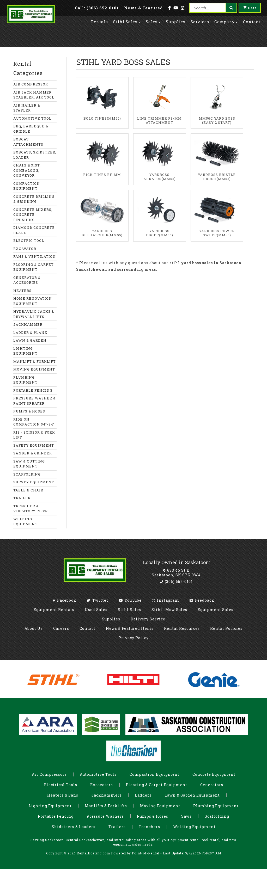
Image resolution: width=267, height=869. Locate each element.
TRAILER (22, 498)
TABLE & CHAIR (28, 490)
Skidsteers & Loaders (73, 826)
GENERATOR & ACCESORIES (27, 280)
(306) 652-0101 (176, 581)
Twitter (97, 600)
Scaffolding (217, 816)
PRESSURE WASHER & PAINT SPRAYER (34, 401)
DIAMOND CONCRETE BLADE (34, 230)
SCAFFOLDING (27, 474)
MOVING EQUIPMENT (34, 369)
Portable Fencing (56, 816)
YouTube (130, 600)
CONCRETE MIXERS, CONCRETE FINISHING (32, 214)
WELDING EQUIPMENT (25, 522)
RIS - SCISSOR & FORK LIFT (34, 435)
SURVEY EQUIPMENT (33, 482)
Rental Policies (226, 628)
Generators (211, 784)
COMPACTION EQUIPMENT (26, 186)
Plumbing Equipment (216, 805)
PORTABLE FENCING (32, 390)
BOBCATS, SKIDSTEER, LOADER (34, 155)
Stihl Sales (127, 21)
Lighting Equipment (50, 805)
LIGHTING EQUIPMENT (25, 351)
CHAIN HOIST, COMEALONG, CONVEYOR (27, 170)
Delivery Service (148, 619)
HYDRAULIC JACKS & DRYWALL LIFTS (33, 314)
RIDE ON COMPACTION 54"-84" (34, 422)
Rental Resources (182, 628)
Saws (186, 816)
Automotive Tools (98, 774)
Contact (251, 21)
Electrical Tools (60, 784)
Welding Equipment (194, 826)
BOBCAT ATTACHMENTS (28, 142)
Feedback (202, 600)
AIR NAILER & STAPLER (26, 108)
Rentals (99, 21)
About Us (34, 628)
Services (200, 21)
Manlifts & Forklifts (106, 805)
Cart (249, 8)
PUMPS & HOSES (29, 411)
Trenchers (149, 826)
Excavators (101, 784)
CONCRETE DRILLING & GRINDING (33, 199)
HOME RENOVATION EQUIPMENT (32, 301)
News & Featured (143, 7)
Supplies (175, 21)
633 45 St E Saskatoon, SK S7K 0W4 (176, 572)
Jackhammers (106, 795)
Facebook (64, 600)
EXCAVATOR (24, 248)
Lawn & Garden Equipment (192, 795)
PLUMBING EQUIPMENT (25, 380)
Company (226, 21)
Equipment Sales (215, 609)
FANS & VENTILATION (34, 256)
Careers (61, 628)
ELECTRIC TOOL (28, 240)
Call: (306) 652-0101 (97, 7)
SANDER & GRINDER (32, 453)
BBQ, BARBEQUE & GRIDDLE (30, 129)
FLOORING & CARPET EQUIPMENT (33, 267)
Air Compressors (49, 774)
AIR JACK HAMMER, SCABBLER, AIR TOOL (33, 95)
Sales (153, 21)
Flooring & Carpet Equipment (156, 784)
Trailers (117, 826)
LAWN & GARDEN (29, 340)
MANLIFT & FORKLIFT (34, 361)
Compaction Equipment (154, 774)
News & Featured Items (130, 628)
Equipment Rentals (54, 609)
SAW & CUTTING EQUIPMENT (29, 464)
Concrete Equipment (213, 774)
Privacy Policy (133, 637)
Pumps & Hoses (152, 816)
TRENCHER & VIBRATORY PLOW (30, 509)
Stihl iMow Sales (169, 609)
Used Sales (96, 609)
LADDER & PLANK (30, 332)
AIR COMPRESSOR (30, 84)
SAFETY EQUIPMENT (33, 445)
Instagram (165, 600)
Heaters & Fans (62, 795)
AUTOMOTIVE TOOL (32, 118)
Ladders (143, 795)
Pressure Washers (105, 816)
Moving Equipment (160, 805)
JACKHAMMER (28, 324)
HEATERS (22, 290)
